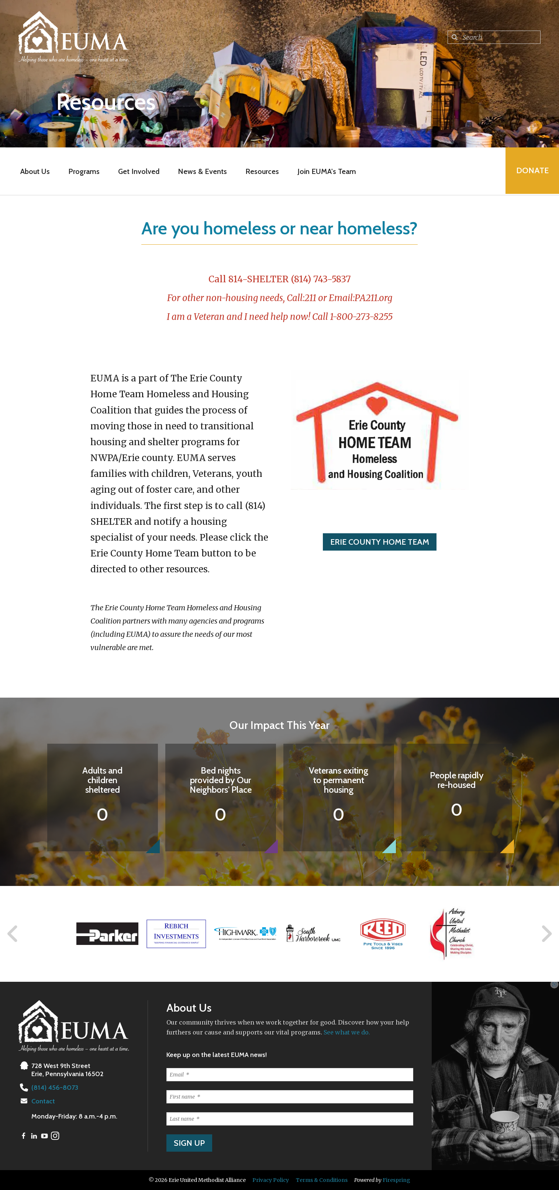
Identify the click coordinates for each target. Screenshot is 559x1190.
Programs (83, 171)
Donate (531, 171)
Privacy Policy (270, 1180)
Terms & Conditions (322, 1180)
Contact (43, 1101)
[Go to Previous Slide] (13, 934)
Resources (262, 171)
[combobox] (494, 37)
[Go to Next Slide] (546, 934)
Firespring (396, 1180)
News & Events (202, 171)
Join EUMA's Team (326, 171)
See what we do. (347, 1032)
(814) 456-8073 (54, 1087)
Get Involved (138, 171)
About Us (34, 171)
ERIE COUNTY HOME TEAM (379, 542)
